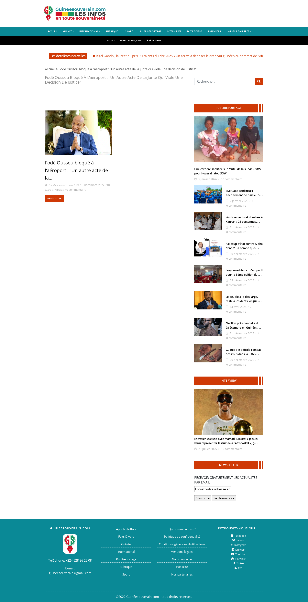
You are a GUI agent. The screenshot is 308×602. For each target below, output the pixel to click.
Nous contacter (182, 559)
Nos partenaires (182, 574)
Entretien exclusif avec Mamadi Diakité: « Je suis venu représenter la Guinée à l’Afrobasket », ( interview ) (226, 443)
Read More (54, 198)
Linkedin (238, 549)
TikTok (238, 563)
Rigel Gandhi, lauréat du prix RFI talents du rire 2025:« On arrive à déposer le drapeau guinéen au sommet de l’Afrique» (183, 56)
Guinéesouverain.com (61, 185)
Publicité (182, 567)
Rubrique (112, 31)
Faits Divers (194, 31)
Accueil (53, 31)
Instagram (238, 545)
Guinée (67, 31)
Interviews (174, 31)
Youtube (238, 554)
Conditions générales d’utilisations (182, 544)
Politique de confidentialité (182, 536)
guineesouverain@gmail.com (70, 573)
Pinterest (238, 559)
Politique (59, 190)
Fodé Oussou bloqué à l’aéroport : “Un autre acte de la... (76, 170)
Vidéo (111, 40)
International (88, 31)
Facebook (238, 535)
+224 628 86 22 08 (79, 560)
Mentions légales (182, 552)
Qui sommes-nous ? (182, 529)
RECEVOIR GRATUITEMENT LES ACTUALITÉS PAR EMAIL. (225, 479)
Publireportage (150, 31)
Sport (129, 31)
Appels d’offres (238, 31)
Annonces (214, 31)
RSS (238, 568)
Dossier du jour (131, 40)
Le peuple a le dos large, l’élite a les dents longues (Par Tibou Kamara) (242, 301)
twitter (238, 540)
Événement (154, 40)
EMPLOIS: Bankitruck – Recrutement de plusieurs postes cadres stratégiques (243, 195)
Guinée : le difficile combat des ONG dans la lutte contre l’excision (243, 354)
